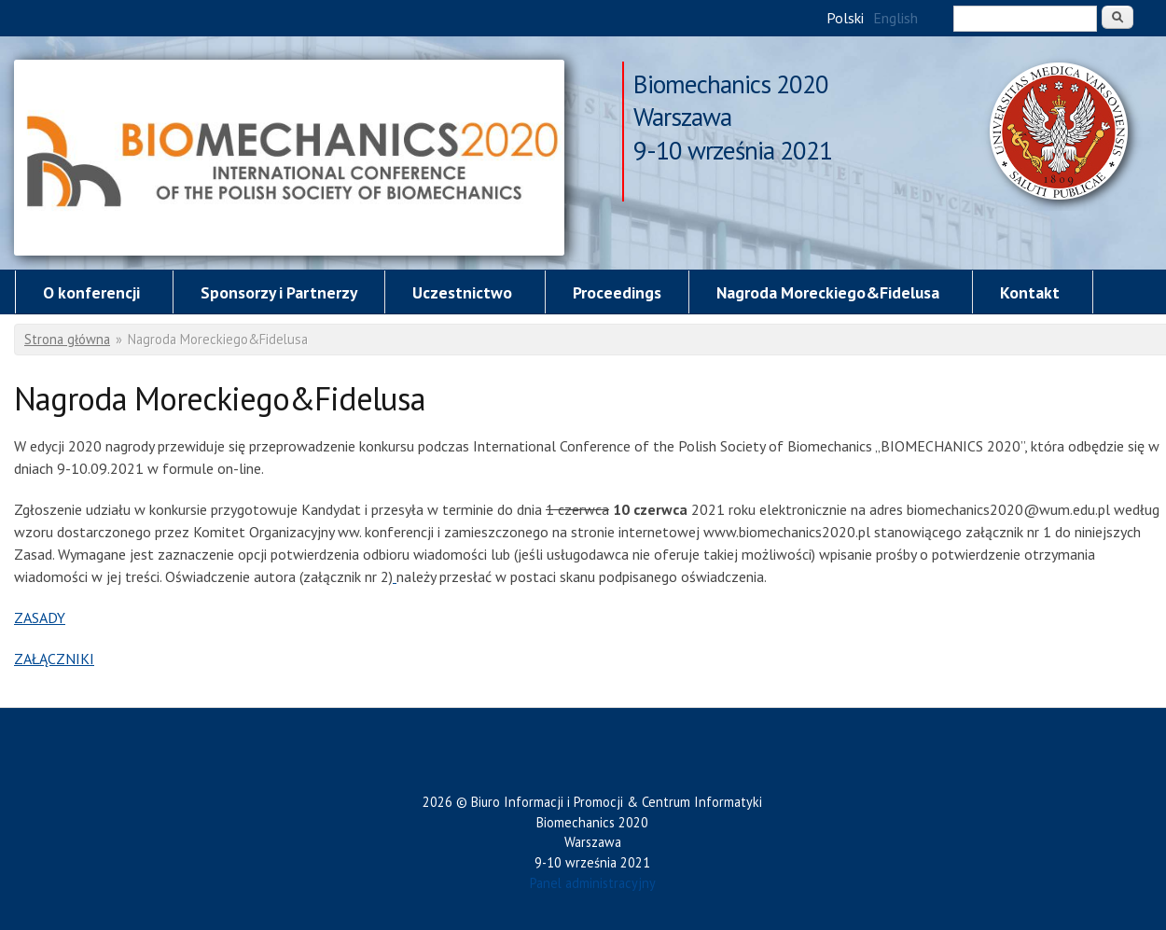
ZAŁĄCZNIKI (54, 658)
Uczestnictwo (462, 292)
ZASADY (39, 617)
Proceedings (617, 292)
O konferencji (91, 292)
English (895, 17)
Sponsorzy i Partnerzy (279, 292)
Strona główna (67, 339)
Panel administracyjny (593, 883)
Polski (845, 17)
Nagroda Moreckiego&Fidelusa (289, 158)
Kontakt (1030, 292)
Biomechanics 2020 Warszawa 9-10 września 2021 (732, 86)
